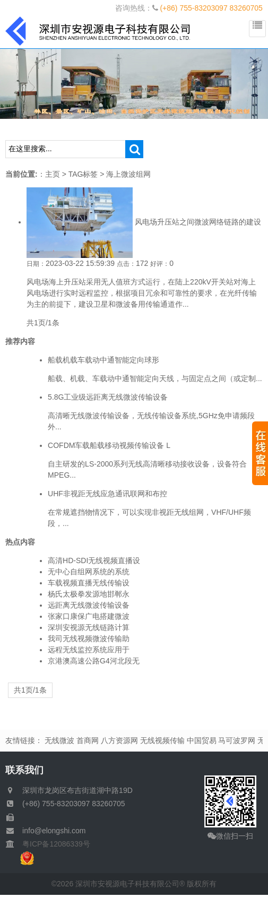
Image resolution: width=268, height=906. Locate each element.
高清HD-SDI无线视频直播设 (94, 560)
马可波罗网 (236, 740)
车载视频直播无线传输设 (88, 583)
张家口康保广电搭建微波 (88, 616)
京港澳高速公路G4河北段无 (94, 661)
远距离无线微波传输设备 (88, 605)
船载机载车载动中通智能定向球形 (103, 360)
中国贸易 (202, 740)
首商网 (87, 740)
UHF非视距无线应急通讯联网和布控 (107, 493)
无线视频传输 (162, 740)
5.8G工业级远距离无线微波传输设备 (108, 397)
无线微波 (59, 740)
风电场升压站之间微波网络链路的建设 (198, 222)
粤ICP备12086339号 (52, 844)
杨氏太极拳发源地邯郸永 (88, 594)
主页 (52, 174)
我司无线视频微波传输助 (88, 638)
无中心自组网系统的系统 (88, 571)
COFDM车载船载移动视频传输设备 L (109, 445)
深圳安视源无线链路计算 (88, 627)
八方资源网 (119, 740)
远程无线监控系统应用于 (88, 649)
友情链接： (23, 740)
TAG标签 (83, 174)
